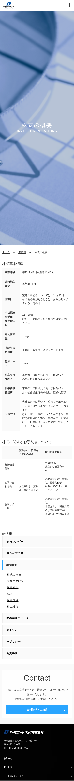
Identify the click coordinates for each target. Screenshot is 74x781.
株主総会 (12, 587)
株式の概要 (14, 574)
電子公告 (12, 629)
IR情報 (22, 252)
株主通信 (12, 606)
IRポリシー (13, 641)
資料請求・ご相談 (37, 709)
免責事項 (12, 653)
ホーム (6, 252)
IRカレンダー (14, 541)
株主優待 (12, 600)
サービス (8, 767)
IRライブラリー (16, 553)
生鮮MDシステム (15, 776)
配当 (10, 593)
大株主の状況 (15, 581)
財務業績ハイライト (19, 618)
